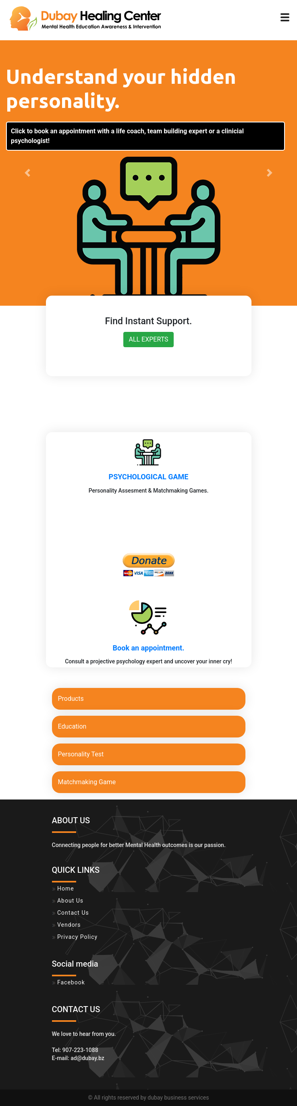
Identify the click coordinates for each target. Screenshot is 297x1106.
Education (72, 726)
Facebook (68, 982)
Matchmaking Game (87, 782)
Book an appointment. (149, 648)
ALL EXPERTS (148, 339)
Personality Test (81, 754)
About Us (68, 900)
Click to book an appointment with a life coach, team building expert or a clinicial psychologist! (127, 136)
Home (63, 888)
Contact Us (70, 912)
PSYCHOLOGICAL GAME (149, 476)
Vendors (66, 925)
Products (71, 698)
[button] (27, 173)
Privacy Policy (75, 937)
